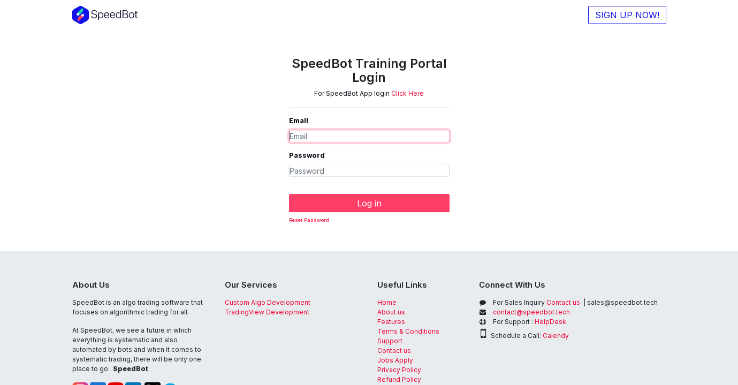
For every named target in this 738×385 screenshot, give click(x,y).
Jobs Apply (395, 360)
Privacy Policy (399, 370)
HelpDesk (550, 322)
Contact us (394, 350)
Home (387, 302)
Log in (369, 203)
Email (298, 121)
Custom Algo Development (267, 302)
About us (391, 312)
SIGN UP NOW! (627, 15)
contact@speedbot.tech (531, 312)
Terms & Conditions (408, 331)
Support (389, 341)
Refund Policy (399, 379)
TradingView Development (267, 312)
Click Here (407, 93)
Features (392, 322)
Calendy (556, 336)
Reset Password (309, 220)
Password (307, 155)
